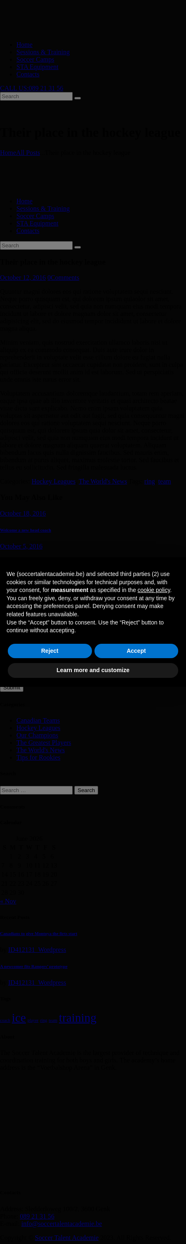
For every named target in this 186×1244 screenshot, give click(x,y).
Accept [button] (136, 650)
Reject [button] (49, 650)
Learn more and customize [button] (93, 670)
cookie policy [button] (154, 590)
